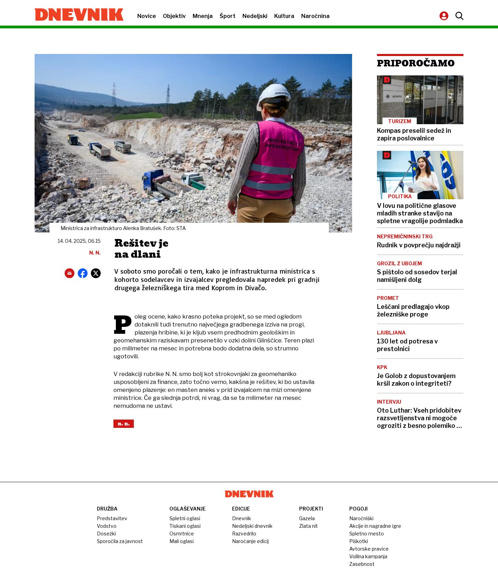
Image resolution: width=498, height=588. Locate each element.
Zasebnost (362, 564)
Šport (228, 16)
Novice (146, 16)
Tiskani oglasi (185, 526)
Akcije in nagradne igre (375, 526)
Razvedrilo (244, 533)
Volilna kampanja (368, 556)
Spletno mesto (366, 533)
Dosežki (106, 533)
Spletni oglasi (184, 518)
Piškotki (358, 541)
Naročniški (361, 518)
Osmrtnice (181, 533)
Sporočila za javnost (120, 541)
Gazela (307, 518)
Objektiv (174, 16)
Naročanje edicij (250, 541)
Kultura (284, 16)
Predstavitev (112, 518)
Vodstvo (107, 526)
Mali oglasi (181, 541)
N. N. (124, 424)
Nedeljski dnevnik (252, 526)
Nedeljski (254, 16)
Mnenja (203, 16)
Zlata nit (308, 526)
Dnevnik (241, 518)
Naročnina (315, 16)
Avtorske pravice (369, 549)
